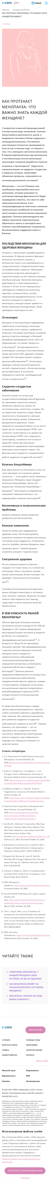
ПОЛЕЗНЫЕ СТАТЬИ (33, 1040)
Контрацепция (33, 1081)
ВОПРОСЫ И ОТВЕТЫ (9, 1045)
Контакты (30, 1055)
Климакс (6, 1081)
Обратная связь (35, 1030)
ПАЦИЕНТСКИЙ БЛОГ (9, 1055)
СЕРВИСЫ (5, 1050)
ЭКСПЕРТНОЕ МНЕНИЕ (34, 1050)
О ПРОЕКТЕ (6, 1040)
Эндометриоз (32, 1071)
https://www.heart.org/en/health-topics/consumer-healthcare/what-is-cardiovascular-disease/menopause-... (21, 816)
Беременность (8, 1076)
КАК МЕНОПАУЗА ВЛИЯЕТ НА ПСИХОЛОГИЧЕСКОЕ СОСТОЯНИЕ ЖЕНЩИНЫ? (26, 987)
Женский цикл (8, 1071)
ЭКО (28, 1076)
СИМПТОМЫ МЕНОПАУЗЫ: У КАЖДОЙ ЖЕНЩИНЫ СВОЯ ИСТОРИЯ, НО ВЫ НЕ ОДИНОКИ (25, 975)
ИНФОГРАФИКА (31, 1045)
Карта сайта (42, 1060)
